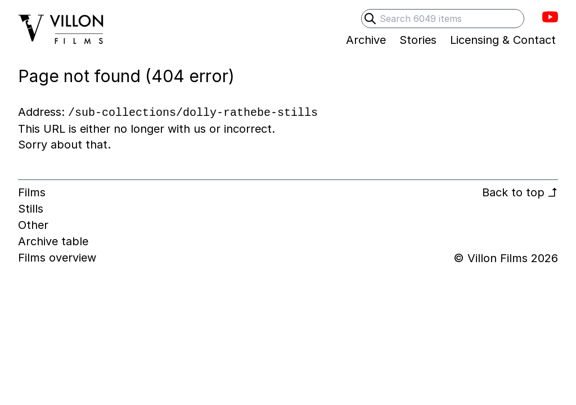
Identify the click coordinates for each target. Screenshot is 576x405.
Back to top (520, 192)
